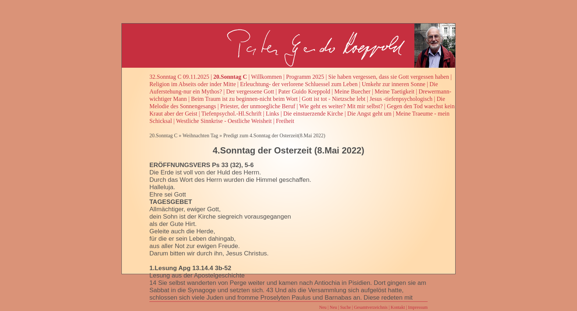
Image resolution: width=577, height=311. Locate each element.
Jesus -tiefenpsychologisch (400, 99)
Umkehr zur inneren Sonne (393, 84)
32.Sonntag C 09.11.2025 (179, 77)
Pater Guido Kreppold (304, 91)
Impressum (418, 307)
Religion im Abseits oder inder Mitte (192, 84)
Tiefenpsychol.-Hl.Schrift (231, 113)
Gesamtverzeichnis (370, 307)
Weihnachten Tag (200, 135)
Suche (345, 307)
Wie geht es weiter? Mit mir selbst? (341, 106)
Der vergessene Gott (250, 91)
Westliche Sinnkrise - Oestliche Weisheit (224, 121)
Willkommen (266, 77)
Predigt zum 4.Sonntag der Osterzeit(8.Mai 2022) (274, 135)
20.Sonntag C (230, 77)
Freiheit (285, 121)
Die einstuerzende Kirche (313, 113)
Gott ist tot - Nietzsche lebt (333, 99)
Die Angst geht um (369, 113)
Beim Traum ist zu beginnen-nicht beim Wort (244, 99)
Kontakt (398, 307)
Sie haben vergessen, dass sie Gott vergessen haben (388, 77)
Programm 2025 (305, 77)
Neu (322, 307)
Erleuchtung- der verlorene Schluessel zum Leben (298, 84)
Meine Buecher (352, 91)
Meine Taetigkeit (394, 91)
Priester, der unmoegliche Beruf (257, 106)
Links (272, 113)
